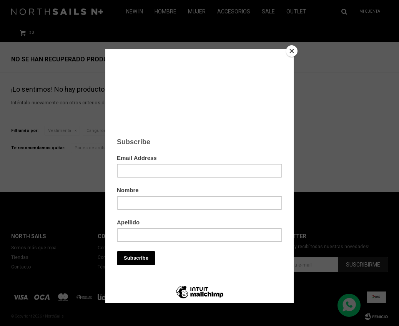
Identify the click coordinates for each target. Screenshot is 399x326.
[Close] (292, 51)
